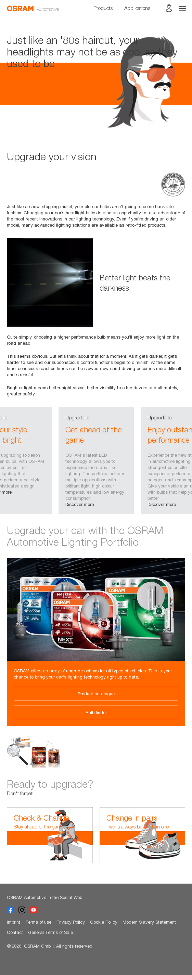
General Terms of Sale (50, 932)
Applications (137, 8)
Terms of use (38, 922)
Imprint (13, 922)
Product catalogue (96, 693)
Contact (15, 932)
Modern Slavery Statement (149, 922)
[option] (96, 83)
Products (103, 8)
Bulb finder (96, 712)
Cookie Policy (103, 922)
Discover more (79, 504)
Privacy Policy (70, 922)
